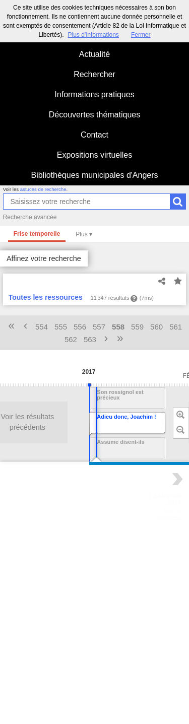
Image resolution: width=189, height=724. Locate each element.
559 (137, 326)
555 (60, 326)
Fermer (141, 34)
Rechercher (94, 74)
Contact (94, 134)
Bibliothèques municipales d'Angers (94, 175)
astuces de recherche (43, 189)
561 (175, 326)
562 (71, 339)
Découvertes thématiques (94, 114)
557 (99, 326)
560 (156, 326)
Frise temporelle (37, 233)
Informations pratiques (94, 94)
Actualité (94, 54)
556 (80, 326)
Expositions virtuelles (94, 155)
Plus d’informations (93, 34)
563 (90, 339)
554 (41, 326)
